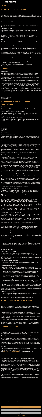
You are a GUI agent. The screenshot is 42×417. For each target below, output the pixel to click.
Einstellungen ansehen (21, 413)
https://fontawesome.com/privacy (14, 378)
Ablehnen (21, 410)
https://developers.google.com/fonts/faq (11, 351)
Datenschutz (19, 415)
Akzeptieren (21, 407)
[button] (40, 397)
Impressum (23, 415)
